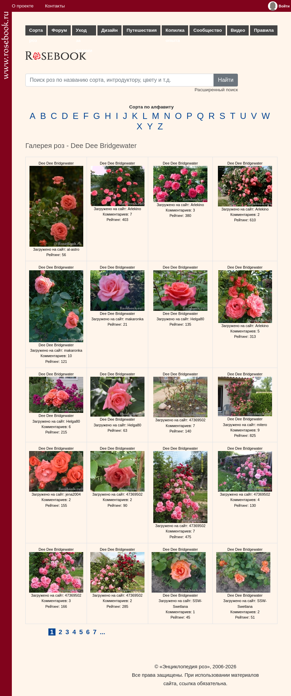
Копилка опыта (174, 31)
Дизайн (109, 30)
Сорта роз (36, 31)
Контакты (55, 5)
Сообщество (207, 30)
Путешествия (142, 30)
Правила (264, 30)
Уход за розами (84, 31)
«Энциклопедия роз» (185, 666)
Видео (238, 30)
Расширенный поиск (216, 89)
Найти (225, 80)
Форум (59, 30)
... (102, 632)
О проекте (22, 5)
